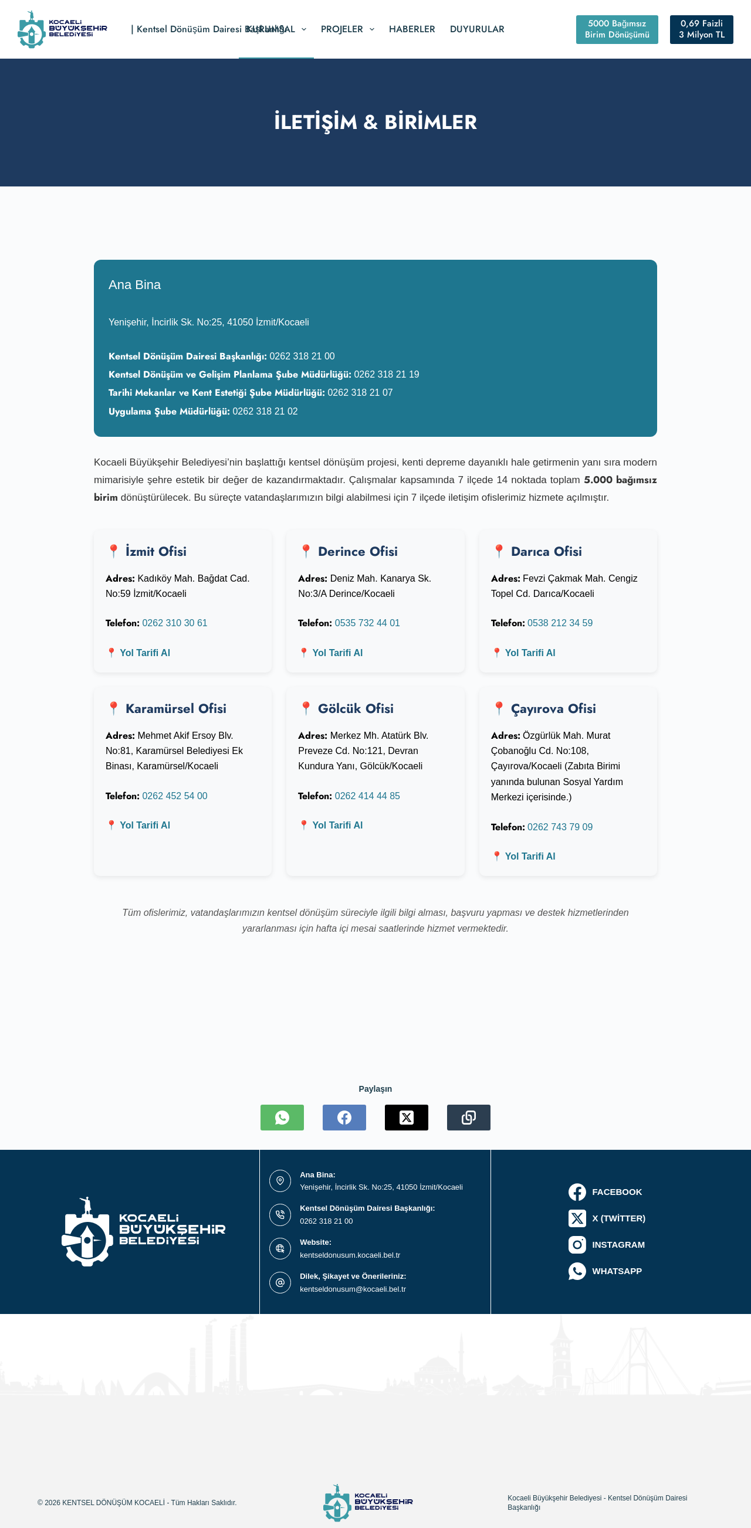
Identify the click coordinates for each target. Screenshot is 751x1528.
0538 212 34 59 (560, 623)
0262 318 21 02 (264, 411)
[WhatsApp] (282, 1117)
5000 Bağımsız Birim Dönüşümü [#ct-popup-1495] (617, 29)
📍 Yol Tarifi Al (138, 653)
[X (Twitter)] (406, 1117)
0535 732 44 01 (367, 623)
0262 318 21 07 (360, 393)
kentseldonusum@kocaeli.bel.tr (353, 1289)
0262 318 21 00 (301, 356)
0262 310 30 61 (174, 623)
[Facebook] (344, 1117)
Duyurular (477, 29)
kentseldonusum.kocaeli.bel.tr (350, 1255)
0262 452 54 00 (174, 796)
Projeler (350, 29)
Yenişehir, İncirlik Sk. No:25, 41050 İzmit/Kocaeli (381, 1187)
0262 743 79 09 (560, 827)
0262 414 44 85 (367, 796)
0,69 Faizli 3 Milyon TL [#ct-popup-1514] (702, 29)
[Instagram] (607, 1245)
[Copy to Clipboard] (468, 1117)
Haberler (412, 29)
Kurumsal (278, 29)
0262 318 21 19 (386, 374)
